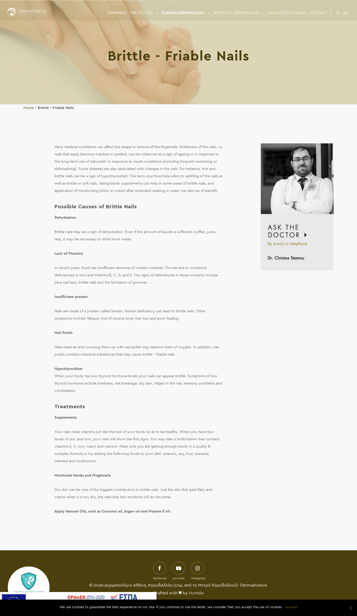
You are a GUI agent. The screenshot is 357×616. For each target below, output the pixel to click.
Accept (291, 607)
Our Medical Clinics (287, 13)
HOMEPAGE (117, 13)
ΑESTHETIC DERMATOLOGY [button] (239, 13)
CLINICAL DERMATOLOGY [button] (185, 13)
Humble (196, 593)
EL (338, 13)
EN (345, 13)
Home (28, 108)
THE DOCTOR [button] (144, 13)
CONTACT (318, 13)
